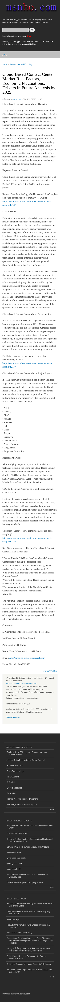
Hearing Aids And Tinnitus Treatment (22, 799)
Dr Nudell (11, 782)
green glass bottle (14, 863)
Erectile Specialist (14, 788)
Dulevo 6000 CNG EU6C (17, 833)
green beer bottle (14, 869)
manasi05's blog (24, 64)
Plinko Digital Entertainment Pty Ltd (22, 804)
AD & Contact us (13, 717)
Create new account (18, 36)
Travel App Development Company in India (25, 882)
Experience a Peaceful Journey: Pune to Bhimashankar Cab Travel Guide (30, 904)
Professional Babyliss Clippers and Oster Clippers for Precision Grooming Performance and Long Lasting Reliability (29, 940)
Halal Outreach (13, 777)
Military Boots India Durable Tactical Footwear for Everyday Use (27, 875)
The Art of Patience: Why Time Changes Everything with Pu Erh (28, 912)
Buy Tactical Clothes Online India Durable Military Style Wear (30, 826)
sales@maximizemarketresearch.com (27, 658)
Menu (4, 54)
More (52, 809)
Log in (5, 36)
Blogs (12, 64)
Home (4, 64)
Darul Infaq (11, 793)
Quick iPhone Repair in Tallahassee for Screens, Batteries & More (27, 957)
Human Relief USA (15, 765)
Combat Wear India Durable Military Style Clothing (28, 847)
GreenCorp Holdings (15, 771)
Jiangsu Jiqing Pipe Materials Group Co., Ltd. (26, 760)
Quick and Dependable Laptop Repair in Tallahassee (29, 964)
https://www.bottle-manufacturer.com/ (21, 683)
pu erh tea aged (13, 919)
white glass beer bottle (16, 858)
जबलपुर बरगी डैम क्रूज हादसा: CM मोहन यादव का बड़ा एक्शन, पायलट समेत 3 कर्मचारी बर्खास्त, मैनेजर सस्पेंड (29, 949)
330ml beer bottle (14, 852)
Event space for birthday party (19, 933)
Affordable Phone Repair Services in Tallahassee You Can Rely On (29, 971)
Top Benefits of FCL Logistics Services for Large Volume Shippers (27, 753)
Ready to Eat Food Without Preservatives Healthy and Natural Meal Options (29, 840)
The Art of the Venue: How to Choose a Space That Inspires (28, 926)
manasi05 (16, 99)
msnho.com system (21, 994)
